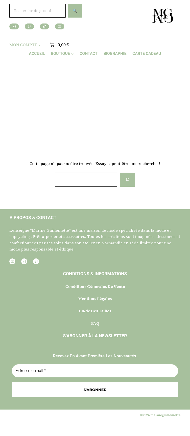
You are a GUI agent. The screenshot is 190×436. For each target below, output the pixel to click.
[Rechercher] (127, 179)
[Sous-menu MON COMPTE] (39, 45)
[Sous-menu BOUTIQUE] (72, 53)
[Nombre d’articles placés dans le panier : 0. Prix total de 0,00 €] (59, 44)
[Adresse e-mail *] (95, 370)
